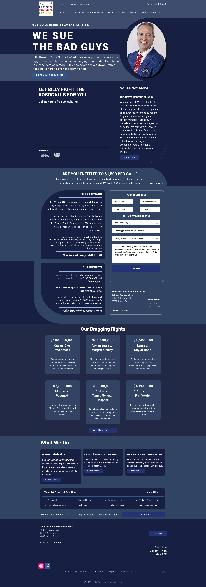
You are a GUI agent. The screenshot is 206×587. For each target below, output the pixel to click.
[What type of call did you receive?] (136, 230)
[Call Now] (143, 514)
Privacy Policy (119, 571)
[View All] (152, 492)
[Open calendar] (157, 223)
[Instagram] (41, 566)
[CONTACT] (84, 4)
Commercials (71, 571)
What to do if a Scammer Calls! (95, 571)
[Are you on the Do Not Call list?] (136, 238)
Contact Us (134, 571)
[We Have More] (103, 430)
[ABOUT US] (64, 4)
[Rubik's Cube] (45, 155)
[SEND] (136, 268)
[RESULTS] (74, 4)
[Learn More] (129, 157)
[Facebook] (47, 566)
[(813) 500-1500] (156, 4)
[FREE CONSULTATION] (49, 75)
